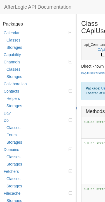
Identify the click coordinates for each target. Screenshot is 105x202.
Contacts (38, 91)
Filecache (38, 193)
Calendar (38, 33)
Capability (12, 54)
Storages (14, 47)
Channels (38, 62)
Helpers (13, 98)
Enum (11, 135)
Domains (38, 149)
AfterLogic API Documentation (37, 7)
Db (38, 120)
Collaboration (15, 84)
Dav (7, 113)
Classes (13, 40)
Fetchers (38, 171)
